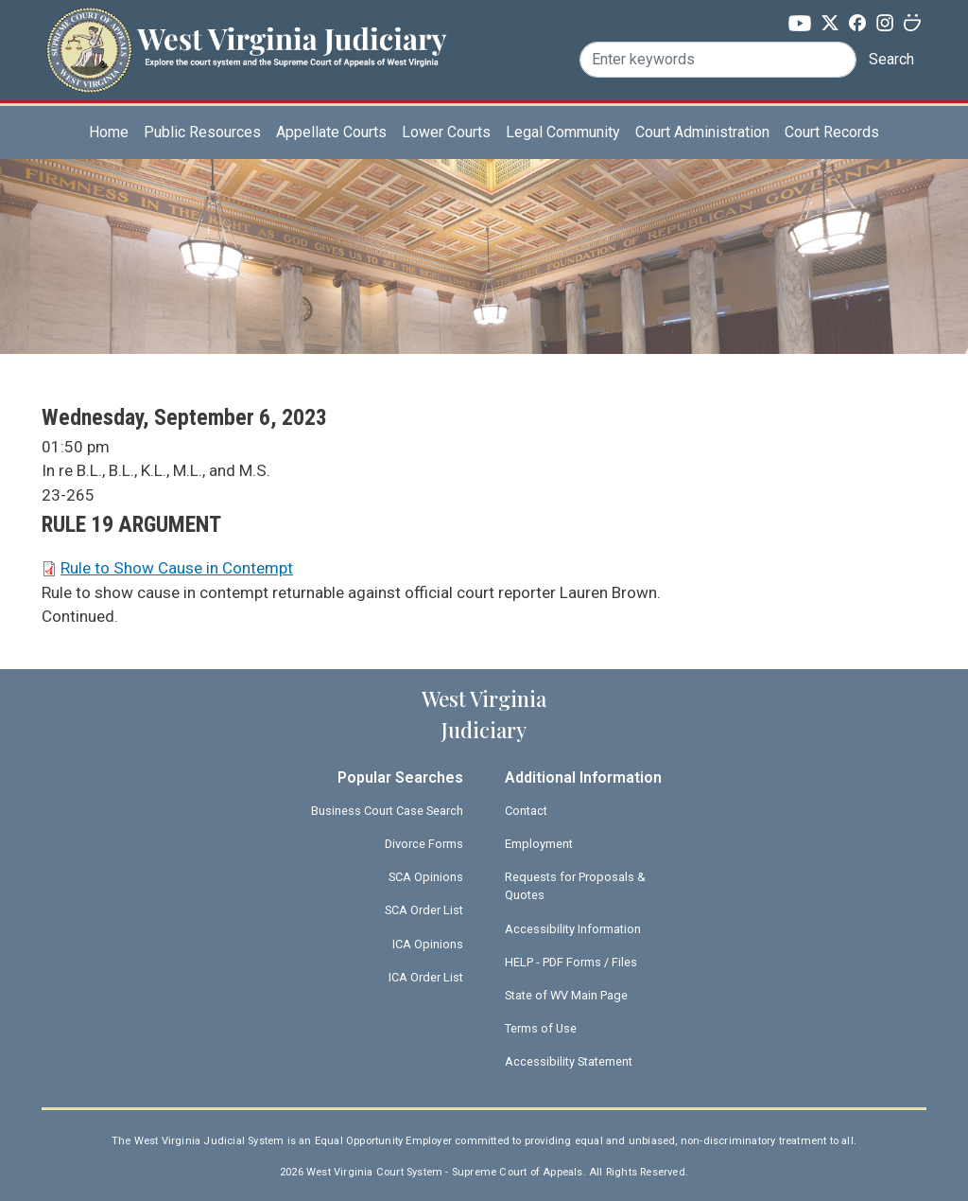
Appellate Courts (331, 132)
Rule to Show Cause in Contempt (176, 567)
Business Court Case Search (387, 811)
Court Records (832, 132)
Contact (526, 811)
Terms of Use (541, 1028)
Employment (539, 844)
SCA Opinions (426, 877)
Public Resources (202, 132)
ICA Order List (426, 977)
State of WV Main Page (566, 995)
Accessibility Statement (568, 1061)
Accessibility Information (573, 929)
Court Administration (702, 132)
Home (109, 132)
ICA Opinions (427, 944)
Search (891, 59)
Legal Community (563, 132)
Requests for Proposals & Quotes (575, 886)
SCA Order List (424, 910)
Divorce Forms (424, 844)
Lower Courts (446, 132)
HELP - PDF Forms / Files (571, 962)
